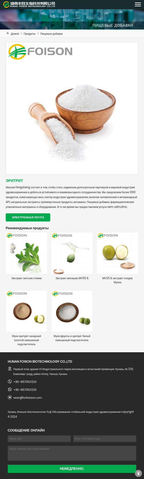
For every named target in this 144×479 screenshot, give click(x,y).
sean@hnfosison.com (27, 398)
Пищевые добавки (51, 33)
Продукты (30, 33)
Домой (15, 33)
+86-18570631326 (24, 382)
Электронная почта (28, 217)
